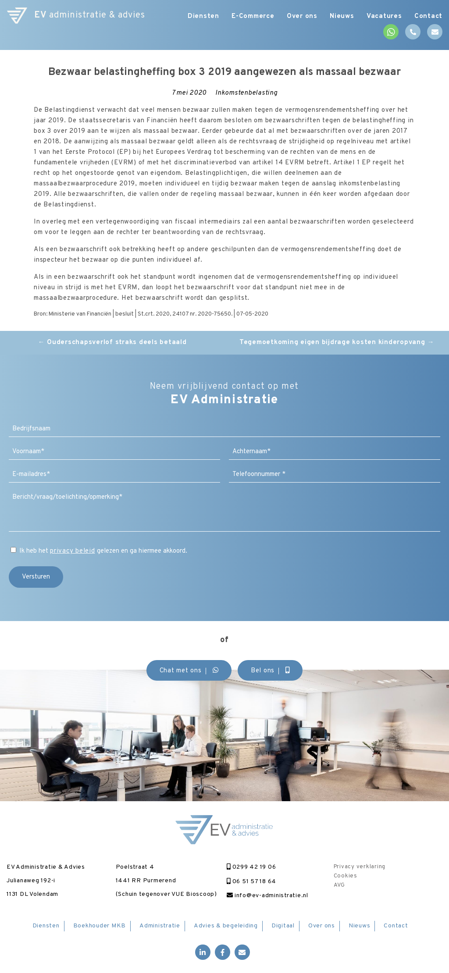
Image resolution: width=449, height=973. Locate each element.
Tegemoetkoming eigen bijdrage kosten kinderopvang (336, 342)
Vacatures (383, 16)
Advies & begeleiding (226, 926)
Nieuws (340, 16)
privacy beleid (72, 551)
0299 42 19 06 (251, 867)
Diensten (199, 16)
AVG (339, 885)
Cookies (345, 876)
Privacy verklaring (360, 866)
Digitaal (283, 926)
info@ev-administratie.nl (267, 895)
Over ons (300, 16)
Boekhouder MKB (99, 926)
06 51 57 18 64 (251, 881)
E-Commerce (249, 16)
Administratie (159, 926)
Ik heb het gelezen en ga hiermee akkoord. (103, 551)
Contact (428, 16)
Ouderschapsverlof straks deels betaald (112, 342)
